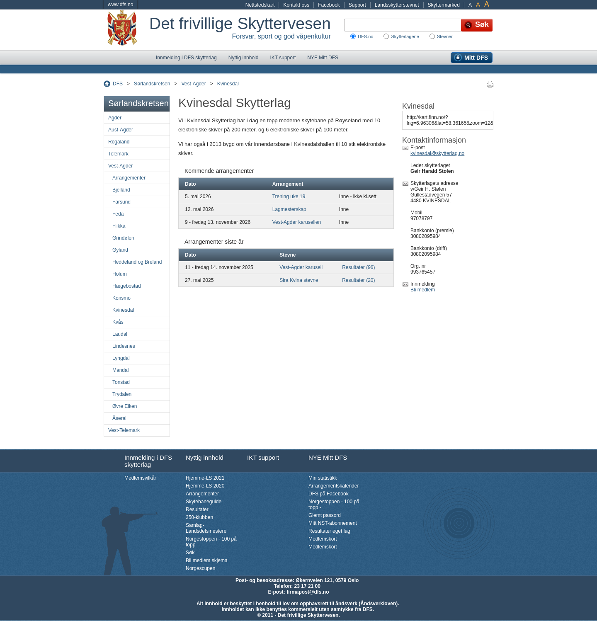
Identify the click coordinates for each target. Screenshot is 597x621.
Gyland (120, 250)
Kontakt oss (296, 5)
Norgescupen (200, 568)
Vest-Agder (193, 84)
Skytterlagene (405, 36)
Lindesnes (123, 346)
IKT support (283, 58)
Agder (114, 118)
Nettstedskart (260, 5)
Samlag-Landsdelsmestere (206, 528)
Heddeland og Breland (137, 262)
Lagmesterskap (289, 209)
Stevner (445, 36)
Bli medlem (422, 290)
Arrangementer (129, 178)
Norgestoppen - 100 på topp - (211, 542)
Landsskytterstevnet (397, 5)
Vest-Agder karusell (301, 267)
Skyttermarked (444, 5)
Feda (118, 214)
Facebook (329, 5)
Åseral (119, 418)
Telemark (118, 154)
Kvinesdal (228, 84)
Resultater (197, 509)
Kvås (118, 322)
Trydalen (121, 394)
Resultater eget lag (329, 531)
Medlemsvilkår (140, 478)
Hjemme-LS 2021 (205, 478)
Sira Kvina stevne (298, 280)
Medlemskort (322, 539)
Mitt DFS (476, 57)
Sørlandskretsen (152, 84)
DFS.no (365, 36)
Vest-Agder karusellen (296, 222)
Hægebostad (126, 286)
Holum (119, 274)
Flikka (118, 226)
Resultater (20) (358, 280)
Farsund (121, 202)
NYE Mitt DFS (322, 58)
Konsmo (121, 298)
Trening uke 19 (289, 196)
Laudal (119, 334)
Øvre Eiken (124, 406)
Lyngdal (121, 358)
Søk (190, 553)
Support (357, 5)
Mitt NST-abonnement (332, 523)
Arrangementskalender (333, 486)
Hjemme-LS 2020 (205, 486)
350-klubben (199, 517)
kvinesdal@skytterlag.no (437, 153)
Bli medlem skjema (207, 560)
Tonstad (121, 382)
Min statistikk (322, 478)
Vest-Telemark (124, 430)
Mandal (120, 370)
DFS (118, 84)
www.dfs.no (120, 4)
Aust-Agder (120, 130)
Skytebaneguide (203, 502)
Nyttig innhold (243, 58)
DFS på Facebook (328, 494)
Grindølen (123, 238)
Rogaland (118, 142)
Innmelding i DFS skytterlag (186, 58)
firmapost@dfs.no (307, 592)
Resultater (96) (358, 267)
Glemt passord (324, 515)
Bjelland (121, 190)
